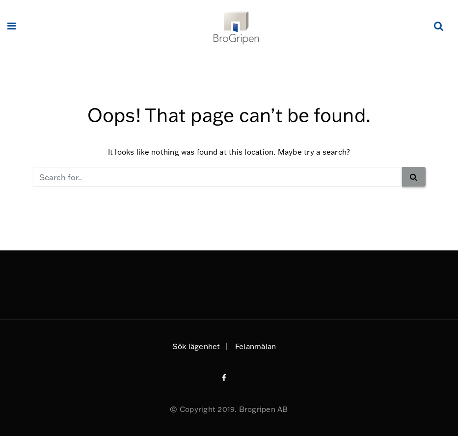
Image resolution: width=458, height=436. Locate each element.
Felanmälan (255, 346)
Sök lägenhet (196, 346)
